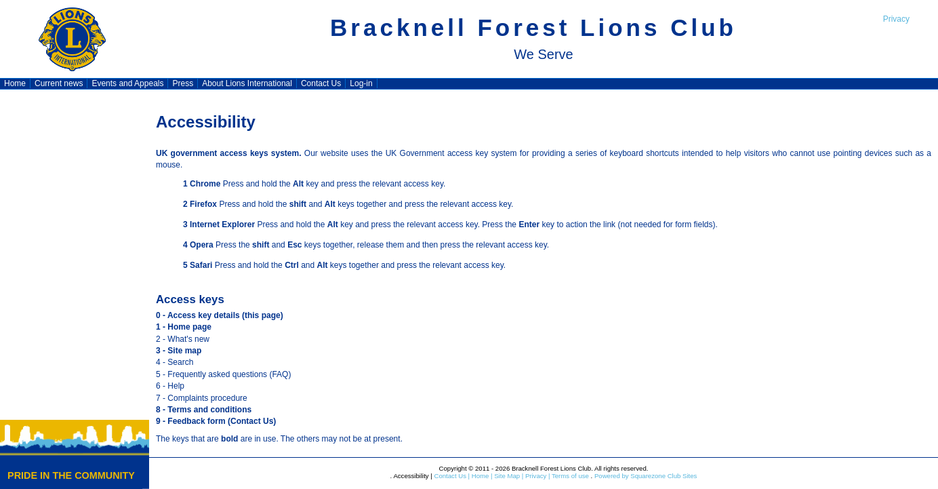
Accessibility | (412, 476)
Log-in (361, 83)
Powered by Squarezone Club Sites (645, 476)
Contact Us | (451, 476)
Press (182, 83)
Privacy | (536, 476)
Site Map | (508, 476)
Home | (481, 476)
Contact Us (321, 83)
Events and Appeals (127, 83)
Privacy (896, 19)
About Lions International (247, 83)
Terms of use (569, 476)
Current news (59, 83)
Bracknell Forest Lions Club (533, 27)
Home (15, 83)
